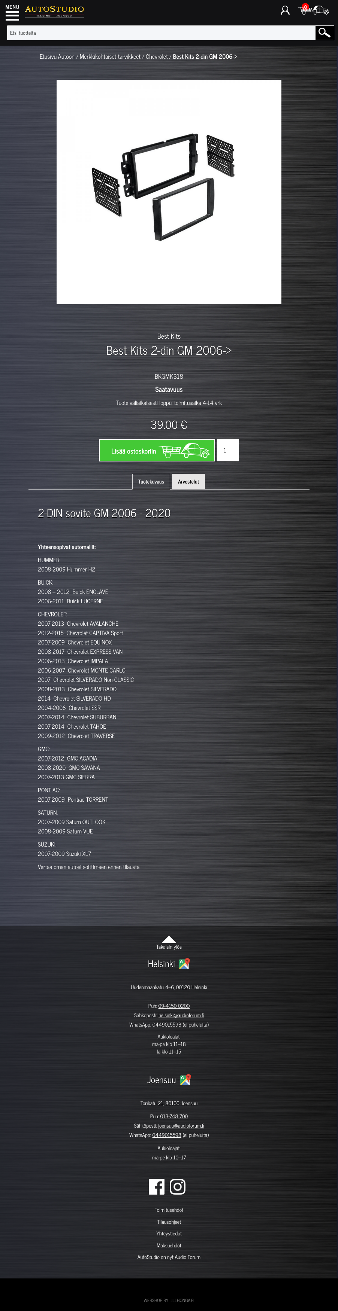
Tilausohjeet (169, 1221)
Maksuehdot (169, 1245)
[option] (73, 317)
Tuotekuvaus (151, 481)
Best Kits (169, 335)
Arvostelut (188, 481)
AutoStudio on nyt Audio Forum (169, 1257)
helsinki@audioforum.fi (181, 1015)
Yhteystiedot (169, 1233)
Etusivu (48, 56)
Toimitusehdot (169, 1209)
